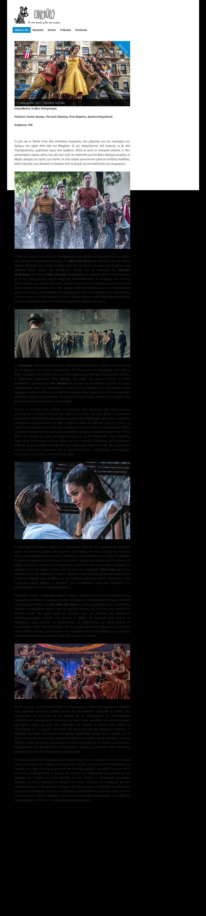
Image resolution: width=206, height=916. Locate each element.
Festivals (81, 30)
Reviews (38, 30)
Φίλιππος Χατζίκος (54, 103)
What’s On (21, 30)
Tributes (65, 30)
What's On (123, 48)
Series (52, 30)
